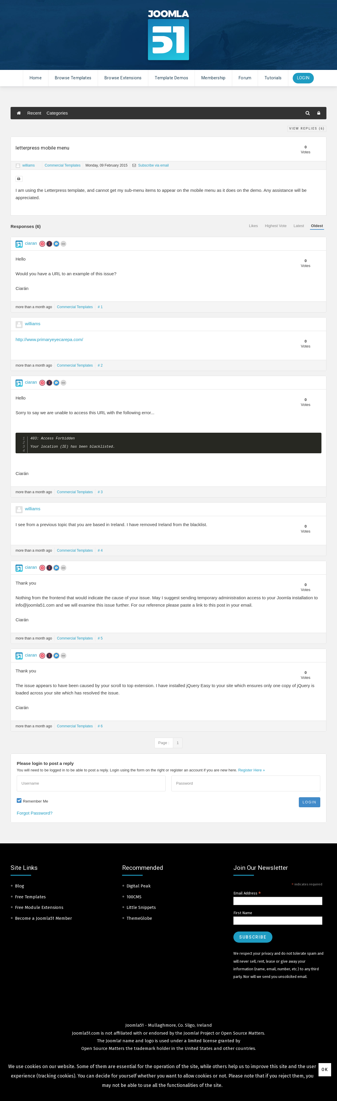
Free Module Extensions (39, 909)
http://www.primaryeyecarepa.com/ (49, 339)
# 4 (100, 553)
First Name (242, 915)
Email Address (247, 895)
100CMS (134, 899)
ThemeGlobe (139, 920)
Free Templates (30, 899)
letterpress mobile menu (42, 148)
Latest (299, 226)
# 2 (100, 365)
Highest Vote (276, 226)
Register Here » (251, 772)
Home (36, 77)
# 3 (100, 494)
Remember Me (35, 803)
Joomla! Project (198, 1035)
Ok (324, 1069)
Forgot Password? (35, 815)
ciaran (31, 243)
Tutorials (273, 77)
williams (28, 165)
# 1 (100, 307)
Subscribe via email (150, 165)
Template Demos (171, 77)
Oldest (317, 226)
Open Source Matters (242, 1035)
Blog (19, 888)
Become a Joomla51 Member (43, 920)
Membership (213, 77)
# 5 (100, 641)
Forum (245, 77)
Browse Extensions (123, 77)
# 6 (100, 728)
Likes (253, 226)
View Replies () (307, 128)
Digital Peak (139, 888)
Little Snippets (141, 909)
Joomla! (113, 1043)
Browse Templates (73, 77)
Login (303, 77)
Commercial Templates (62, 165)
